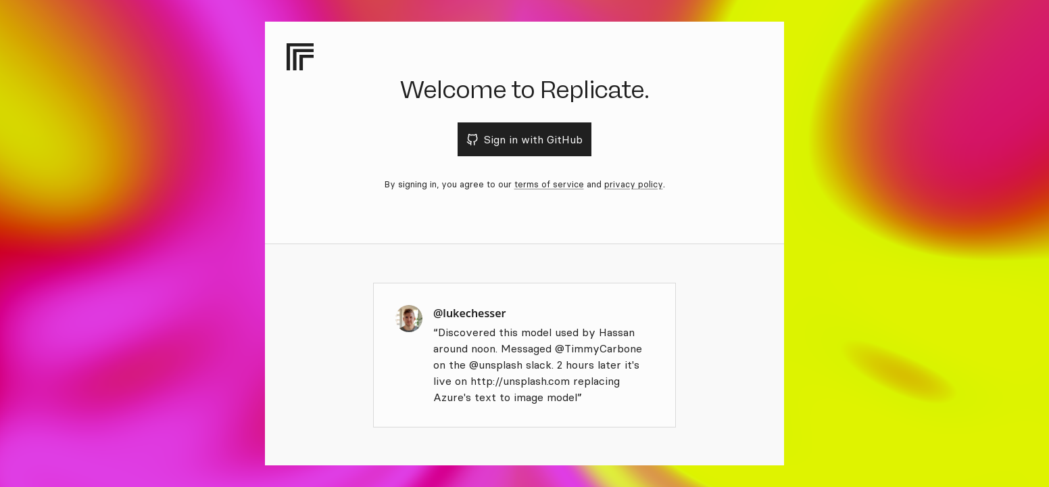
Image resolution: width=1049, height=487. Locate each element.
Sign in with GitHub (524, 139)
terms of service (549, 184)
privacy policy (633, 184)
